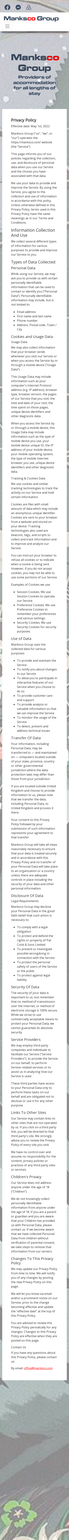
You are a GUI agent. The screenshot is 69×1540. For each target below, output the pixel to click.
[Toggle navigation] (7, 26)
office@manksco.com (38, 1368)
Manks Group (31, 18)
